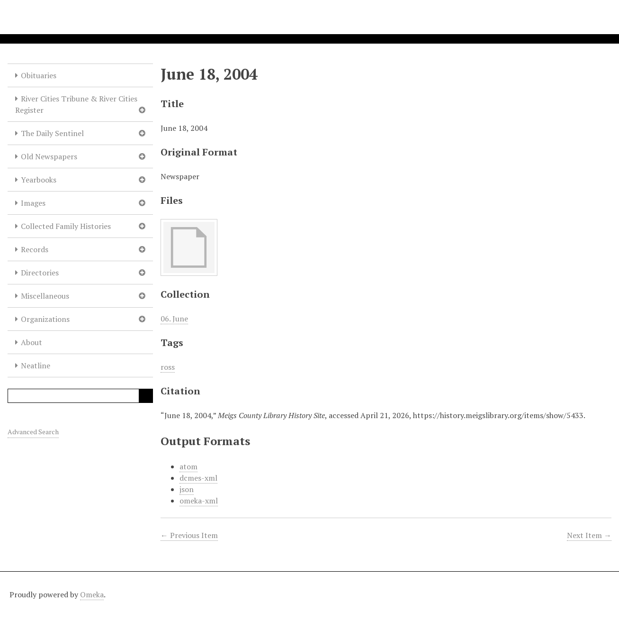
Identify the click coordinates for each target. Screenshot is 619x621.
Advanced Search (33, 431)
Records (34, 249)
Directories (40, 272)
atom (188, 466)
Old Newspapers (49, 156)
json (186, 489)
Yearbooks (38, 179)
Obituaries (38, 75)
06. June (174, 318)
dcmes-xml (198, 478)
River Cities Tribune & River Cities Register (76, 104)
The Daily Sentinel (52, 133)
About (31, 342)
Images (33, 203)
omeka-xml (198, 500)
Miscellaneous (45, 296)
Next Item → (589, 535)
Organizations (45, 319)
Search (146, 396)
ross (168, 367)
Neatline (35, 365)
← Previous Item (189, 535)
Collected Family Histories (66, 226)
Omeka (92, 594)
